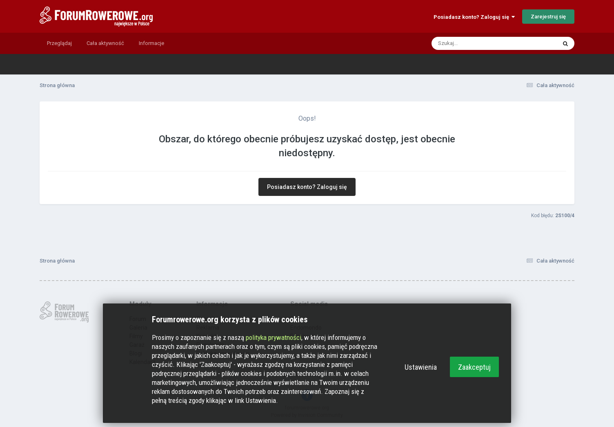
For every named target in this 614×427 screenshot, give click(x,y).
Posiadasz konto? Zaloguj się (474, 17)
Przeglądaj (59, 43)
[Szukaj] (475, 43)
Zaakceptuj (474, 367)
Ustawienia (421, 367)
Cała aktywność (105, 43)
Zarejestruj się (548, 16)
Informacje (151, 43)
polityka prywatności (273, 337)
